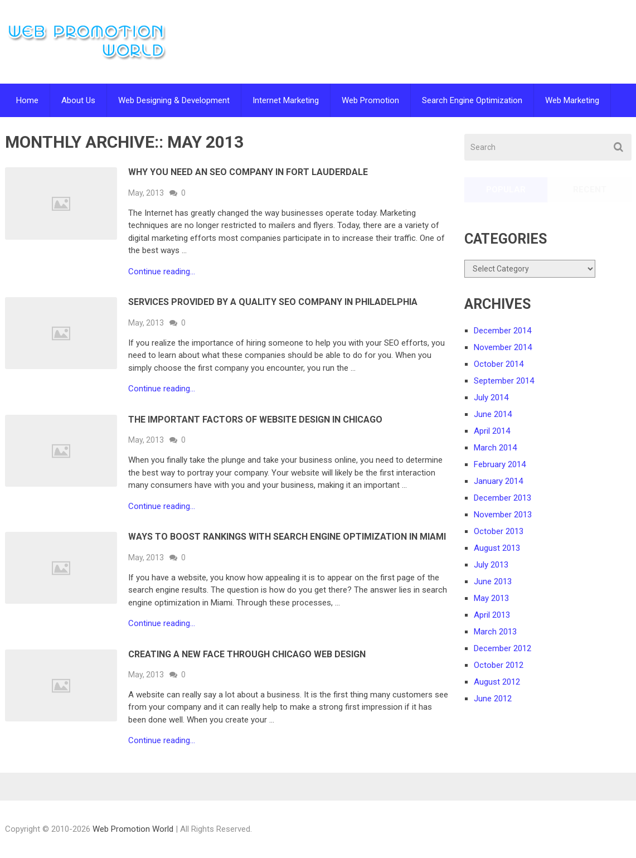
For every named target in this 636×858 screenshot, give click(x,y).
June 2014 (493, 414)
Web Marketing (572, 100)
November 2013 (503, 515)
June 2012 (493, 699)
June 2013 (493, 581)
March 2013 (495, 632)
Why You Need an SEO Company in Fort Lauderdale (248, 172)
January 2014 (498, 481)
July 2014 (491, 397)
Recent (589, 190)
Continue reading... (161, 272)
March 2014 (495, 448)
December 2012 (502, 648)
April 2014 (492, 431)
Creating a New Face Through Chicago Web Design (247, 654)
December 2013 (502, 498)
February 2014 (500, 464)
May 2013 (491, 598)
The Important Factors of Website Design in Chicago (255, 419)
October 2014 (498, 364)
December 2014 (502, 331)
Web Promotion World (133, 829)
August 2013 (497, 548)
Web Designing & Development (174, 100)
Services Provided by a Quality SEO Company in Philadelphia (272, 302)
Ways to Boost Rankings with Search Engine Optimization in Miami (287, 536)
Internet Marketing (286, 100)
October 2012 (498, 665)
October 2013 (498, 531)
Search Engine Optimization (472, 100)
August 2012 (497, 682)
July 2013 (491, 565)
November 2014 (503, 347)
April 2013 (492, 615)
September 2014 (504, 381)
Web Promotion (370, 100)
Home (27, 100)
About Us (78, 100)
